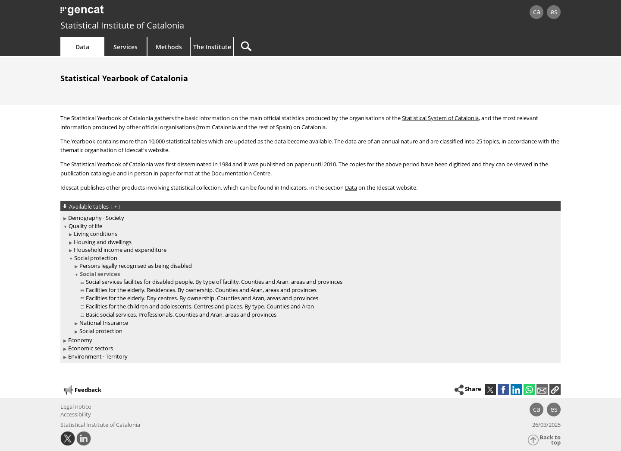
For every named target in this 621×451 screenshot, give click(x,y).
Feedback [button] (82, 390)
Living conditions (95, 234)
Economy (80, 340)
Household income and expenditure (120, 250)
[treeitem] (309, 218)
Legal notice (75, 406)
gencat (160, 12)
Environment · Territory (98, 356)
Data (82, 47)
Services (125, 47)
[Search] (307, 46)
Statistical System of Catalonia (440, 118)
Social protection (95, 258)
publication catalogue (88, 173)
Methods (169, 47)
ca (536, 11)
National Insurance (103, 323)
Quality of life (85, 226)
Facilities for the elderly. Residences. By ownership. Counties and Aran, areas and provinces (201, 290)
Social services (100, 274)
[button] (555, 389)
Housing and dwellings (103, 242)
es (554, 11)
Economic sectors (90, 348)
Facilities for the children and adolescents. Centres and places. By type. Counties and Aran (200, 306)
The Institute (212, 47)
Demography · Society (96, 218)
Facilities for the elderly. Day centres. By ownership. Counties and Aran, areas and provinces (202, 298)
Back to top (550, 440)
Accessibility (75, 414)
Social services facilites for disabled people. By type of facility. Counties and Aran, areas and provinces (214, 282)
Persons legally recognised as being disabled (135, 266)
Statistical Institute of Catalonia (122, 25)
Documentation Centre (240, 173)
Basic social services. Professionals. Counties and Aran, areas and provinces (181, 314)
